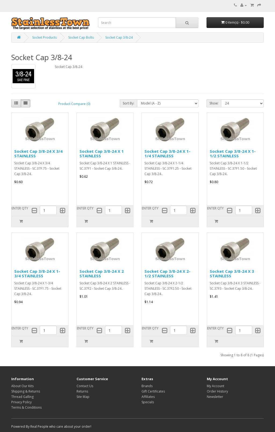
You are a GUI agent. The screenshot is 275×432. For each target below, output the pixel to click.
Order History (217, 391)
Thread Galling (22, 396)
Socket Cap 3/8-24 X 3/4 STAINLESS (38, 153)
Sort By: (128, 103)
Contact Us (85, 386)
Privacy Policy (21, 402)
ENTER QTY (20, 208)
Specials (148, 402)
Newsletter (215, 396)
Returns (82, 391)
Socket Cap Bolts (81, 37)
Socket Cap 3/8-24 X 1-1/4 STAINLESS (167, 153)
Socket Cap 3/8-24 (119, 37)
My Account (215, 386)
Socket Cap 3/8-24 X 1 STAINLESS (101, 153)
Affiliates (148, 396)
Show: (213, 103)
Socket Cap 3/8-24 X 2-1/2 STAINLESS (167, 273)
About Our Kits (22, 386)
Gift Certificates (153, 391)
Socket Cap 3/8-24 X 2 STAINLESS (101, 273)
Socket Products (44, 37)
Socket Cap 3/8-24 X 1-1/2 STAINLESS (233, 153)
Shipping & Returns (25, 391)
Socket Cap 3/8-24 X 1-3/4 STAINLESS (37, 273)
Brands (147, 386)
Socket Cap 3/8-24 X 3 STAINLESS (232, 273)
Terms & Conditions (26, 407)
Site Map (83, 396)
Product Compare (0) (74, 103)
